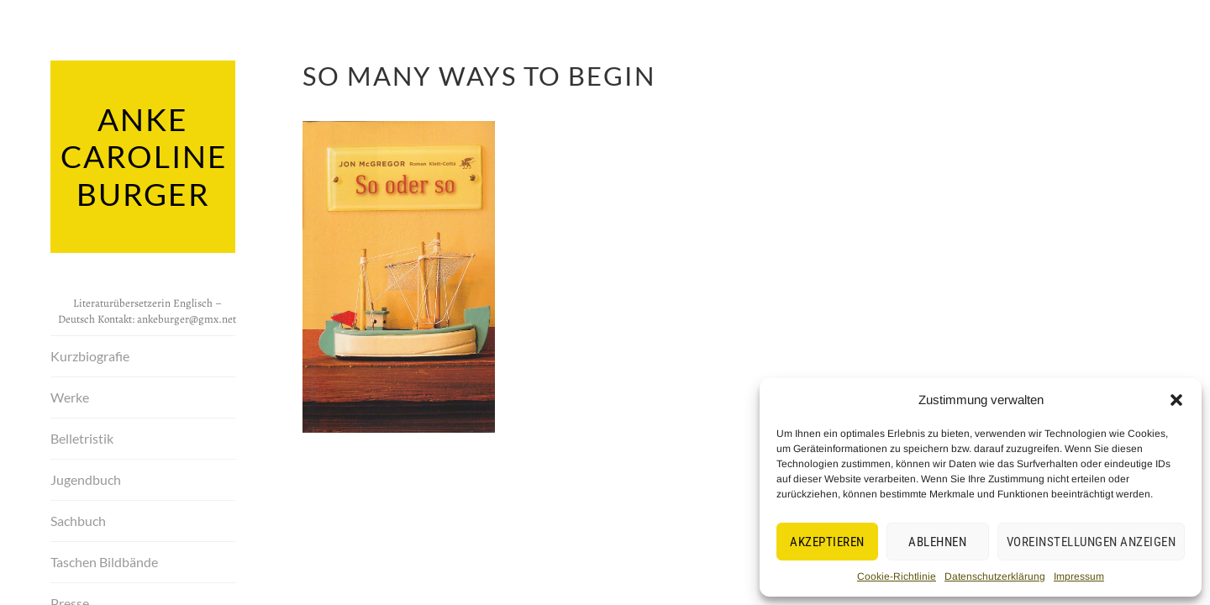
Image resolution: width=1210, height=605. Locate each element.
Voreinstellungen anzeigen (1091, 542)
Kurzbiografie (89, 352)
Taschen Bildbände (104, 558)
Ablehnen (937, 542)
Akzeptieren (827, 542)
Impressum (1079, 576)
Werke (69, 394)
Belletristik (81, 435)
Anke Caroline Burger (142, 154)
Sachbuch (78, 517)
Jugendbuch (85, 476)
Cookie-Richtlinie (896, 576)
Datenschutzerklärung (994, 576)
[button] (1176, 400)
